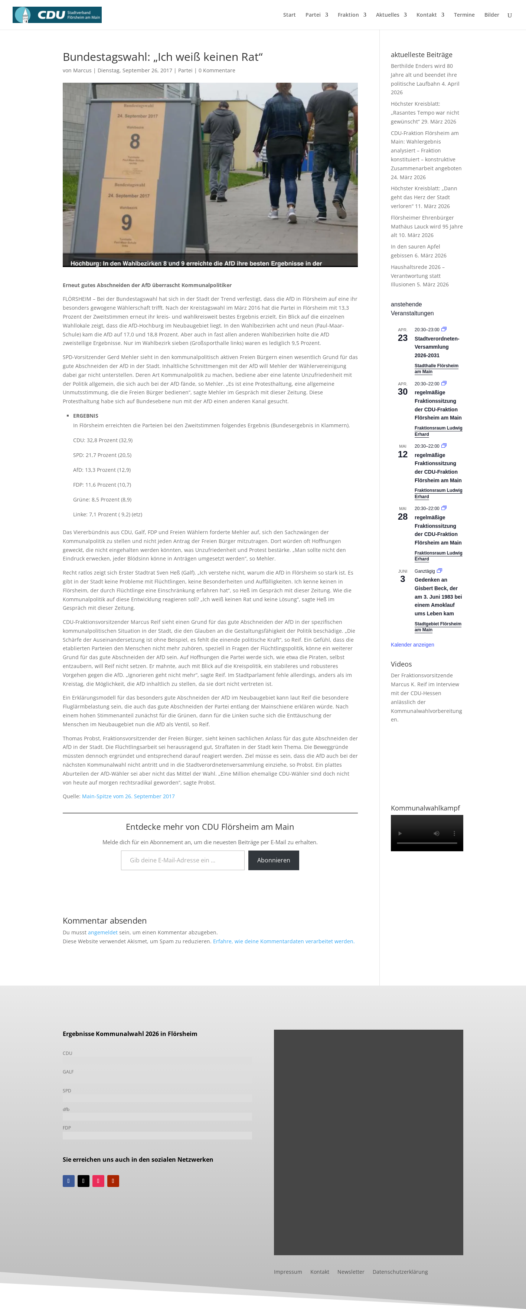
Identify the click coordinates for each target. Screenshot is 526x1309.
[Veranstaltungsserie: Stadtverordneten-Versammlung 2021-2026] (444, 329)
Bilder (491, 15)
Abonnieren (273, 860)
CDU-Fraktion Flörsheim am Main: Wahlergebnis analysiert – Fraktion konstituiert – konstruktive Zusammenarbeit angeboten (426, 150)
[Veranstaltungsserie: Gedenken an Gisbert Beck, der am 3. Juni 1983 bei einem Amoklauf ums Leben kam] (439, 571)
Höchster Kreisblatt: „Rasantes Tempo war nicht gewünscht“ (425, 112)
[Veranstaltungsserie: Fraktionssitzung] (444, 384)
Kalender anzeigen (412, 645)
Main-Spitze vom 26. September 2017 (128, 796)
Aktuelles (387, 15)
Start (289, 15)
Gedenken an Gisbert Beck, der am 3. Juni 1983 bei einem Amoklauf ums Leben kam (438, 596)
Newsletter (351, 1272)
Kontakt (426, 15)
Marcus (82, 70)
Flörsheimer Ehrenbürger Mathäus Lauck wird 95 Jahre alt (427, 226)
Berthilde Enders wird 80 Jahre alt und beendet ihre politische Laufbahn (424, 74)
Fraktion (348, 15)
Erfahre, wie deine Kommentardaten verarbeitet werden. (284, 941)
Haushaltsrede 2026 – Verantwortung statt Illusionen (418, 275)
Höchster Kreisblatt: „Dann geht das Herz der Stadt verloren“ (424, 197)
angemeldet (103, 932)
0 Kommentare (217, 70)
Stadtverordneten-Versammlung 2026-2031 (437, 347)
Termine (464, 15)
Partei (313, 15)
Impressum (288, 1272)
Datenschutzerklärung (400, 1272)
